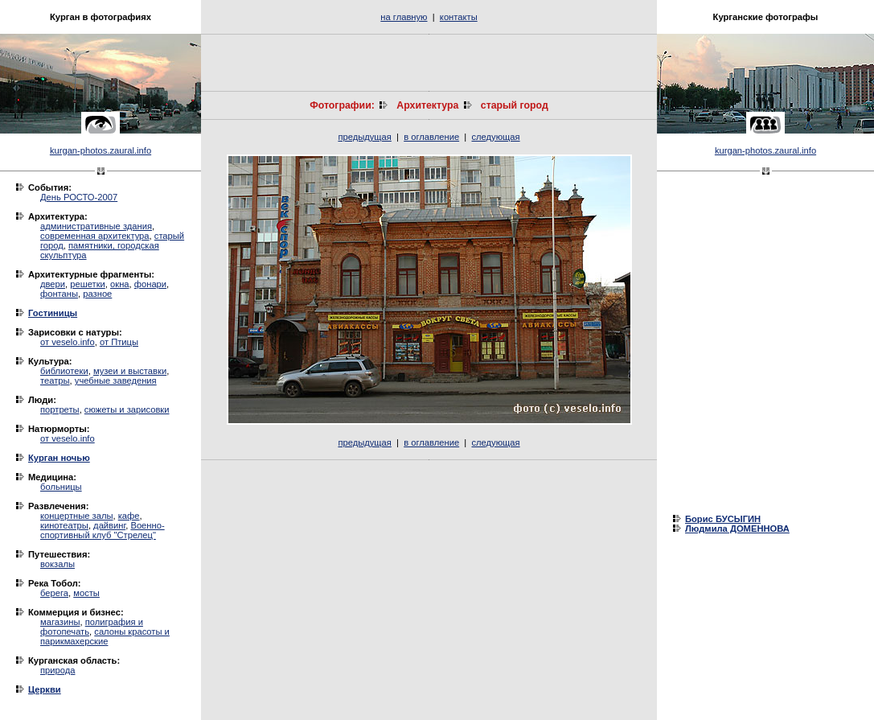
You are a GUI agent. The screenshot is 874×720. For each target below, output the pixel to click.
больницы (61, 487)
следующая (495, 137)
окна (119, 284)
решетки (87, 284)
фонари (150, 284)
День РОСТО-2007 (78, 197)
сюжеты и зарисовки (127, 409)
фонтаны (59, 293)
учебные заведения (116, 380)
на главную (403, 17)
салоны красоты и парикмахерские (105, 636)
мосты (86, 593)
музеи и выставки (129, 371)
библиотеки (64, 371)
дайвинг (109, 525)
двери (52, 284)
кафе (129, 515)
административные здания (96, 226)
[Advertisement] (429, 63)
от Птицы (119, 342)
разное (97, 293)
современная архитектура (95, 236)
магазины (60, 622)
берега (54, 593)
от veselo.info (67, 342)
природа (57, 670)
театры (55, 380)
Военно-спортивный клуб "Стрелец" (102, 530)
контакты (459, 17)
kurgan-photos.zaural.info (100, 150)
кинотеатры (64, 525)
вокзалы (57, 564)
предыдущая (364, 137)
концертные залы (76, 515)
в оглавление (431, 137)
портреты (60, 409)
